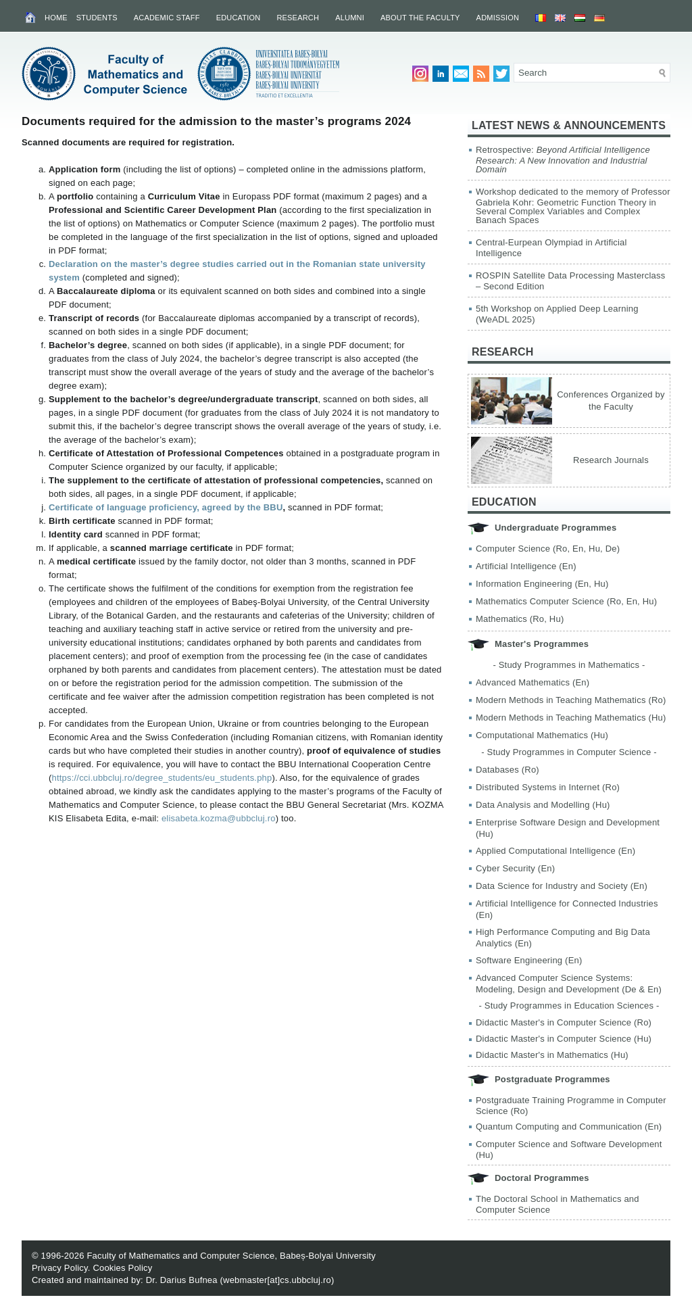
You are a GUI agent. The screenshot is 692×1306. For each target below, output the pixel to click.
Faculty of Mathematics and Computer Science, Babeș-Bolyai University (231, 1256)
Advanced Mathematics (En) (532, 682)
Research (297, 18)
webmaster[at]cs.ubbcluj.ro (277, 1280)
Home (56, 18)
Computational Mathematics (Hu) (542, 735)
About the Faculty (420, 18)
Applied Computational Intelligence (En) (555, 851)
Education (238, 18)
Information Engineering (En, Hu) (542, 584)
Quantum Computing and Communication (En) (569, 1126)
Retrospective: (563, 159)
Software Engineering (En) (529, 960)
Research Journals (611, 460)
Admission (498, 18)
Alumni (349, 18)
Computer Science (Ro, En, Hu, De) (548, 548)
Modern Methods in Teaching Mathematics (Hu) (571, 717)
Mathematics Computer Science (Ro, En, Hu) (566, 601)
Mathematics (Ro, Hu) (520, 619)
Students (97, 18)
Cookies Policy (122, 1268)
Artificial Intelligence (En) (526, 566)
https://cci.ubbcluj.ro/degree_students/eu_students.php (162, 778)
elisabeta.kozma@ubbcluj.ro (219, 818)
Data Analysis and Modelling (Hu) (543, 805)
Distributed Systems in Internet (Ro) (548, 787)
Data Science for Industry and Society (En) (561, 886)
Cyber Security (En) (515, 868)
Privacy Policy (60, 1268)
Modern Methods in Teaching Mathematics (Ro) (571, 700)
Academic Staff (167, 18)
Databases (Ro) (507, 770)
